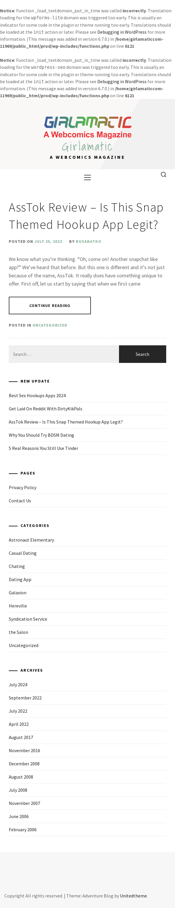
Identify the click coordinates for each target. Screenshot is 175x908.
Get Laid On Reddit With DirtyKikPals (45, 409)
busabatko (88, 241)
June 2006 (19, 816)
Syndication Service (28, 619)
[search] (164, 174)
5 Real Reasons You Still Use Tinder (43, 448)
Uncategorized (50, 325)
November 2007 (24, 803)
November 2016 (24, 750)
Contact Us (20, 501)
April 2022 (19, 724)
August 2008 (21, 777)
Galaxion (17, 592)
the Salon (18, 632)
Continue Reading (50, 305)
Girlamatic (87, 146)
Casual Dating (23, 553)
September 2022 (25, 698)
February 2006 (23, 829)
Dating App (20, 579)
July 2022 (18, 711)
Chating (17, 566)
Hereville (18, 606)
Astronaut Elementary (31, 540)
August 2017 (21, 737)
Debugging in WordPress (122, 32)
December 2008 (24, 764)
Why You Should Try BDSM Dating (41, 435)
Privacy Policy (22, 487)
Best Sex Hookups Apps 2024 (37, 395)
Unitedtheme (133, 896)
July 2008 (18, 790)
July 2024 (18, 684)
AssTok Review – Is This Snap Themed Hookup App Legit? (66, 422)
